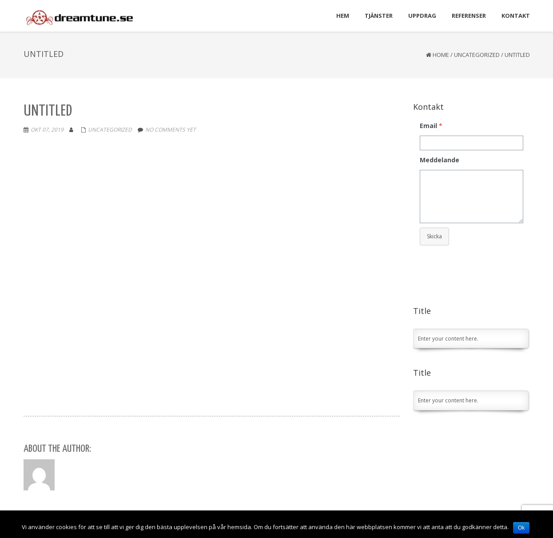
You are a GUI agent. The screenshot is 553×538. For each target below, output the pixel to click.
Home (441, 55)
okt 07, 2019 (47, 129)
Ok (521, 528)
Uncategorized (477, 55)
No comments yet (170, 129)
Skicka (434, 236)
